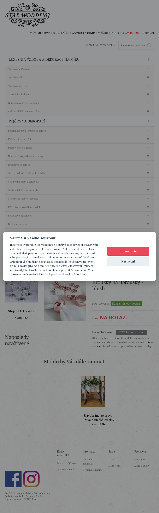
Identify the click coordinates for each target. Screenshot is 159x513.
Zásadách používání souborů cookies (62, 274)
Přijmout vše (128, 251)
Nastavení (128, 261)
